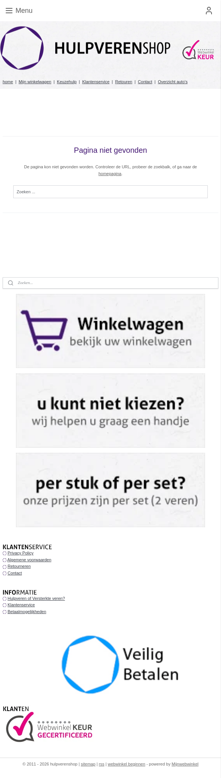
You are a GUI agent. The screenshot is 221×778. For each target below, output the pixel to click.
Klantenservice (95, 81)
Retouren (123, 81)
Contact (145, 81)
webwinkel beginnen (126, 764)
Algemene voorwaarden (29, 559)
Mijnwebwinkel (185, 764)
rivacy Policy (21, 553)
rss (101, 764)
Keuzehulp (66, 81)
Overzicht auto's (173, 81)
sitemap (88, 764)
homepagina (109, 173)
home (8, 81)
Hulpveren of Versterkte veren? (36, 598)
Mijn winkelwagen (35, 81)
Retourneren (19, 566)
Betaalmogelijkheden (27, 611)
